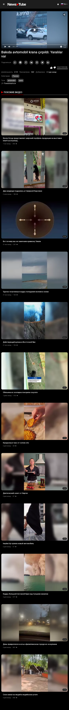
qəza (21, 80)
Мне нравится (51, 68)
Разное (15, 76)
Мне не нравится (55, 68)
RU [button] (63, 4)
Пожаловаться (8, 83)
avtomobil (11, 80)
